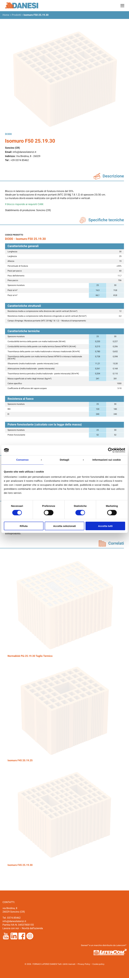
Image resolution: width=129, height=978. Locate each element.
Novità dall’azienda (32, 928)
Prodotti (16, 14)
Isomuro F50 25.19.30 (36, 14)
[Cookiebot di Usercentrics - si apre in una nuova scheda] (110, 450)
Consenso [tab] (22, 459)
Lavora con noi (11, 928)
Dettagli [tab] (64, 459)
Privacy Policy (84, 964)
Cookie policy (98, 964)
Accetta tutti (105, 526)
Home (6, 14)
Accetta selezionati (64, 526)
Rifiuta (24, 526)
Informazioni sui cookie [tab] (106, 459)
